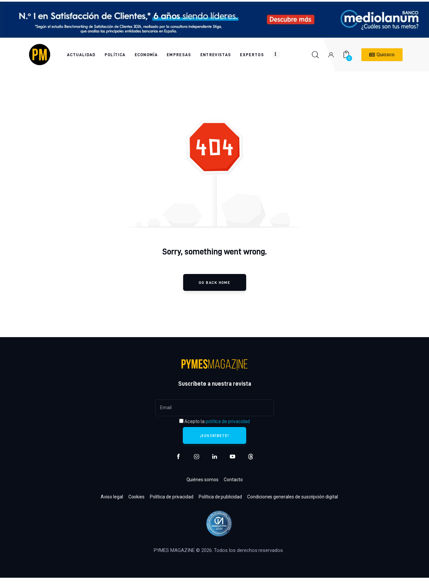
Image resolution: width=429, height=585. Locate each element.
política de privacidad (228, 421)
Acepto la (214, 421)
